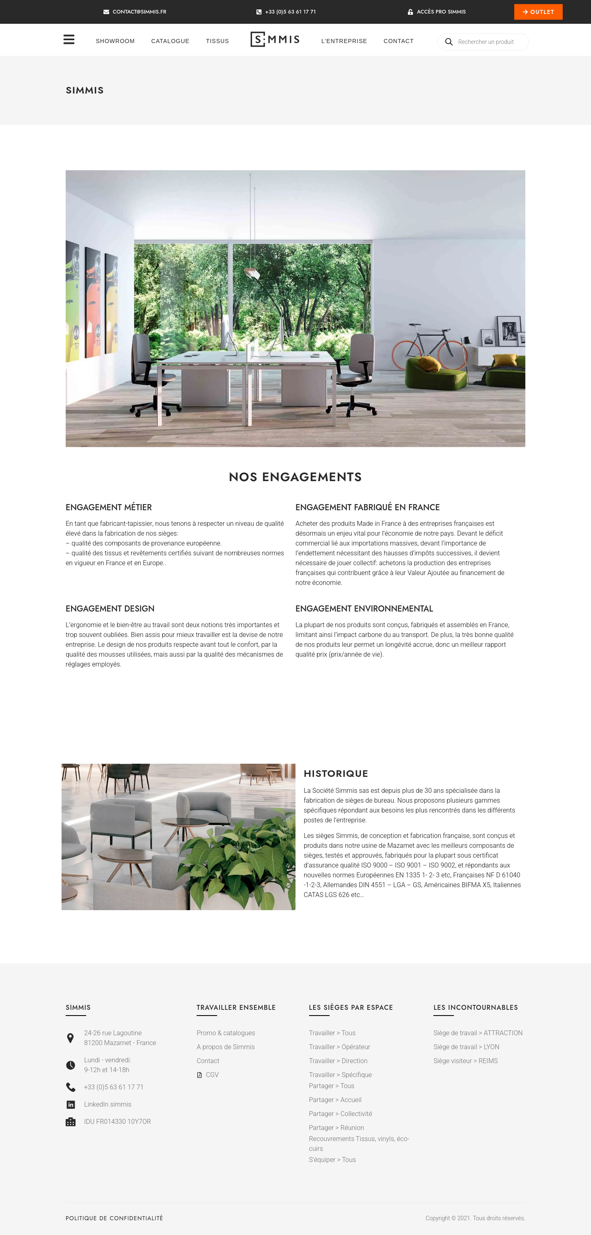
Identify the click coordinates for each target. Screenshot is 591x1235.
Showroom (115, 41)
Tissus (217, 41)
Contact (399, 41)
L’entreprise (344, 41)
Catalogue (170, 41)
